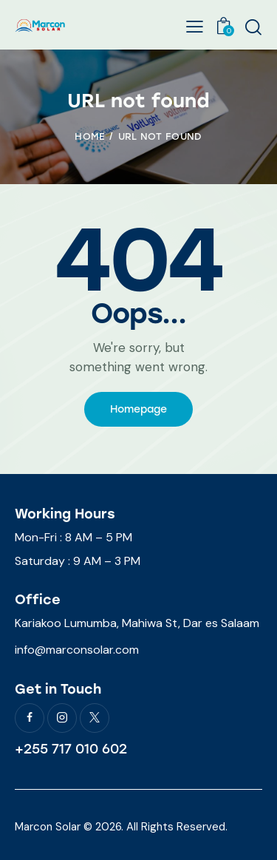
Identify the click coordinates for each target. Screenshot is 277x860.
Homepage (138, 409)
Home (90, 136)
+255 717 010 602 (71, 749)
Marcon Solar (48, 826)
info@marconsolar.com (77, 649)
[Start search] (253, 26)
